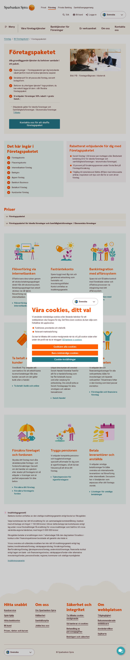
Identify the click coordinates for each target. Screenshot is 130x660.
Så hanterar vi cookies (72, 340)
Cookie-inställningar (65, 359)
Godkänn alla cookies (65, 346)
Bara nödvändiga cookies (65, 353)
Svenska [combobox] (83, 301)
